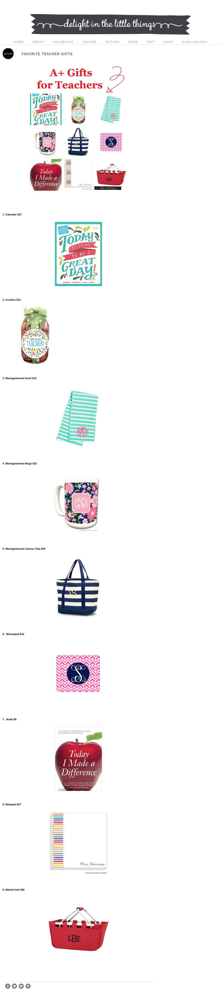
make (133, 41)
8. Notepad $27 (12, 804)
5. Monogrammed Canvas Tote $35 (24, 548)
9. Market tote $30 (14, 889)
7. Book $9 (10, 719)
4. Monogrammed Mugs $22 (20, 463)
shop (169, 41)
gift (151, 41)
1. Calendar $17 (12, 214)
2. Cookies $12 (12, 299)
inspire (89, 41)
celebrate (63, 41)
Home (19, 41)
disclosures (194, 41)
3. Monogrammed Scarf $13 (20, 378)
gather (112, 41)
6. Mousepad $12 (13, 634)
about (38, 41)
